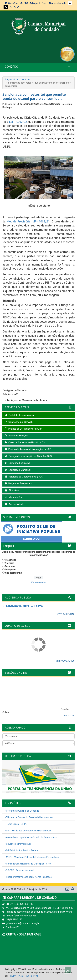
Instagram (10, 569)
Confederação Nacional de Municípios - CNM (28, 863)
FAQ (24, 3)
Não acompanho (13, 573)
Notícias (26, 79)
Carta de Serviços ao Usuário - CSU (25, 442)
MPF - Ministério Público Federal (21, 850)
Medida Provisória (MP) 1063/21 (28, 221)
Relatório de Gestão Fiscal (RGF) (24, 476)
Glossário (11, 3)
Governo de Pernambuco (18, 844)
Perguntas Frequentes (18, 483)
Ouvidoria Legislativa (17, 463)
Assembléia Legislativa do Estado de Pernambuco (31, 837)
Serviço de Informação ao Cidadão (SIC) (28, 456)
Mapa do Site (38, 3)
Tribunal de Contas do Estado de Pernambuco (29, 817)
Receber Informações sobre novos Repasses (28, 877)
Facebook (10, 566)
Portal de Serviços (16, 435)
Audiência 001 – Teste (22, 605)
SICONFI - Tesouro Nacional (19, 870)
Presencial (10, 560)
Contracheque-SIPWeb (19, 422)
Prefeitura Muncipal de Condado (22, 810)
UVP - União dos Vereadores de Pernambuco (28, 830)
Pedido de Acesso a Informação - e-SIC (28, 449)
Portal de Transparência (19, 415)
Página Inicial (11, 79)
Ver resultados (38, 582)
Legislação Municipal (18, 469)
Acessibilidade (57, 3)
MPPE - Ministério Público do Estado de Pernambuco (32, 857)
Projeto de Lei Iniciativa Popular (23, 428)
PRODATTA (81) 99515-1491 (23, 976)
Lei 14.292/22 (18, 121)
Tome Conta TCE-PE (16, 824)
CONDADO (11, 66)
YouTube (9, 563)
